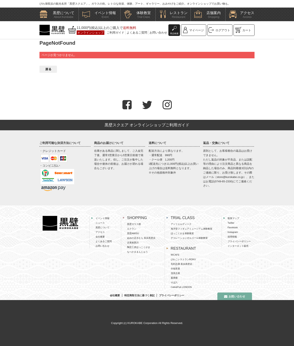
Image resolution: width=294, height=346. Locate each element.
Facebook (233, 227)
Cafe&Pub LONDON (181, 287)
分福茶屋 (175, 268)
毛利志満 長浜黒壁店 (181, 264)
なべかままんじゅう (137, 252)
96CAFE (175, 254)
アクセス (100, 232)
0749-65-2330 (223, 181)
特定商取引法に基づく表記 (139, 295)
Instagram (233, 232)
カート (246, 30)
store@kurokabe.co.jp (230, 177)
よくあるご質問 (137, 32)
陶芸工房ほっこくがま (138, 247)
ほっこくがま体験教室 (182, 233)
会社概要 (100, 236)
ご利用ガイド (115, 32)
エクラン (131, 228)
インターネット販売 (238, 246)
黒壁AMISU (133, 233)
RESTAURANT (183, 248)
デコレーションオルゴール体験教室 (189, 238)
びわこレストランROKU (183, 259)
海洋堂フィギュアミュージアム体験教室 (191, 228)
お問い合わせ (158, 32)
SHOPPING (137, 218)
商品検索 (174, 33)
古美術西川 (133, 242)
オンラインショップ (90, 32)
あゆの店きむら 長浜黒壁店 (141, 238)
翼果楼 (174, 278)
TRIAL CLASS (183, 218)
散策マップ (233, 218)
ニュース (100, 223)
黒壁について (102, 227)
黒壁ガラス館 (134, 224)
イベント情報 (102, 218)
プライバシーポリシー (239, 241)
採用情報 (232, 236)
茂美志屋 (175, 273)
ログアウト (222, 30)
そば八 (174, 282)
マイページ (196, 30)
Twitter (231, 223)
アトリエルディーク (181, 224)
